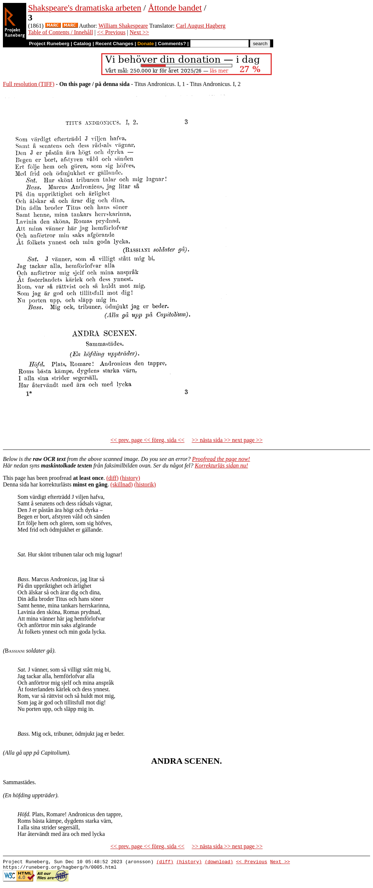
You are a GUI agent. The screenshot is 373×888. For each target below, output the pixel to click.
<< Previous (111, 32)
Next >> (139, 32)
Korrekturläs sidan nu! (221, 465)
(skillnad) (121, 484)
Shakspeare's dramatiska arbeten (84, 7)
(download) (219, 862)
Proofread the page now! (221, 459)
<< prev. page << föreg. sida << (147, 440)
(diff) (112, 478)
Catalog (82, 43)
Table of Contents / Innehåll (60, 32)
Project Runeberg (49, 43)
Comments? (172, 43)
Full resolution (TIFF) (28, 84)
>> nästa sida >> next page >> (227, 440)
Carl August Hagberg (200, 26)
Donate (145, 43)
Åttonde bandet (175, 7)
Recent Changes (114, 43)
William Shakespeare (123, 26)
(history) (130, 478)
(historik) (145, 484)
